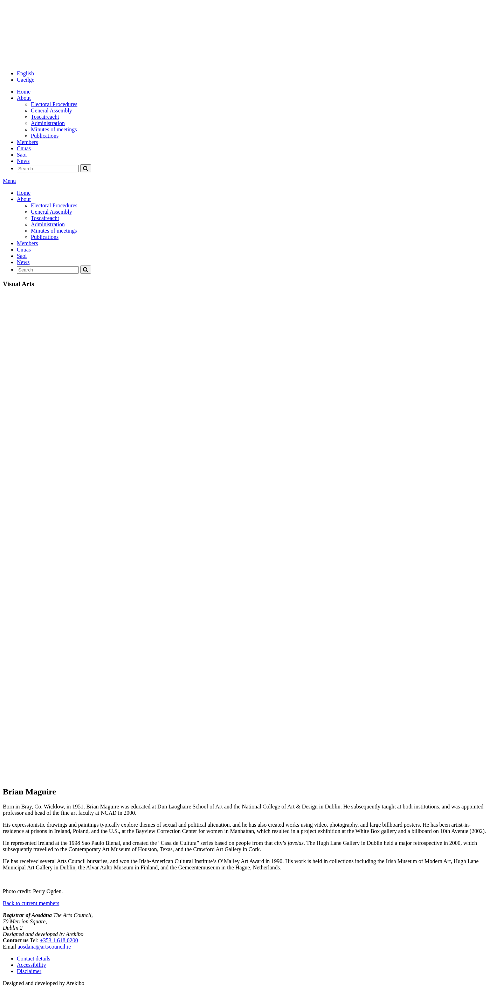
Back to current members (31, 903)
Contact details (33, 959)
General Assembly (51, 110)
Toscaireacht (45, 117)
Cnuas (24, 148)
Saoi (22, 155)
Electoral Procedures (54, 104)
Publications (44, 136)
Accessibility (31, 965)
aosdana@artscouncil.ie (44, 947)
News (23, 161)
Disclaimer (29, 971)
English (25, 73)
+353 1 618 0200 (59, 940)
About (24, 98)
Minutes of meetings (54, 129)
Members (27, 142)
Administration (48, 123)
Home (23, 92)
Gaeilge (25, 80)
